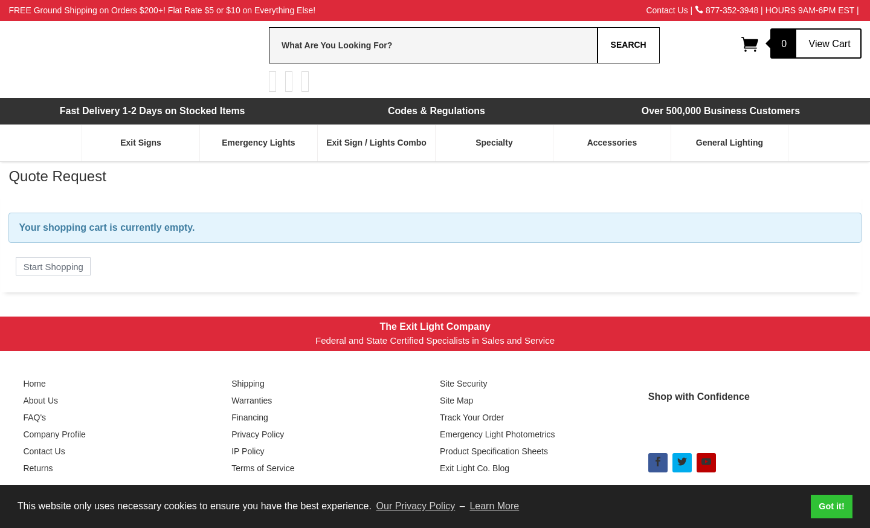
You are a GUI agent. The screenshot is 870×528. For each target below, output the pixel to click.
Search (628, 45)
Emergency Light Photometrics (497, 434)
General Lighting (729, 142)
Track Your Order (472, 417)
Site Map (456, 400)
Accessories (612, 142)
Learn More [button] (494, 506)
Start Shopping (53, 267)
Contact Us (667, 10)
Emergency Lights (258, 142)
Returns (38, 468)
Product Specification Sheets (494, 451)
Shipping (248, 383)
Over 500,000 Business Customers (721, 111)
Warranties (251, 400)
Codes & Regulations (436, 111)
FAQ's (34, 417)
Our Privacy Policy (416, 506)
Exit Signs (140, 142)
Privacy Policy (257, 434)
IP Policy (247, 451)
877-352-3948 (726, 10)
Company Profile (54, 434)
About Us (40, 400)
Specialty (493, 142)
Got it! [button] (831, 506)
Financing (249, 417)
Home (34, 383)
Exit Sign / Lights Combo (376, 142)
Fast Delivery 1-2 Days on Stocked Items (152, 111)
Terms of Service (262, 468)
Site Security (464, 383)
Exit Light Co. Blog (474, 468)
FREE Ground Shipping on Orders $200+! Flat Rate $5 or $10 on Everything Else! (161, 10)
